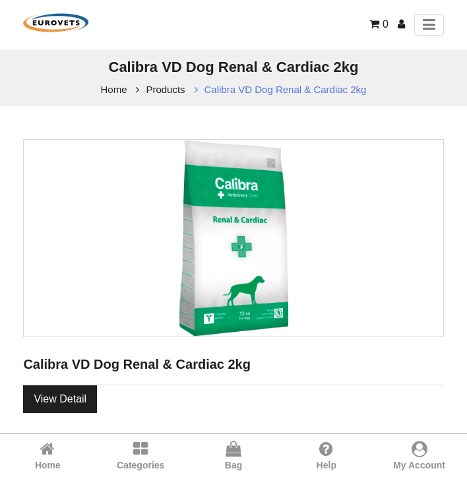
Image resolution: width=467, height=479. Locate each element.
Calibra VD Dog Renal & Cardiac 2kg (285, 89)
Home (114, 89)
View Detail (60, 398)
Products (165, 89)
